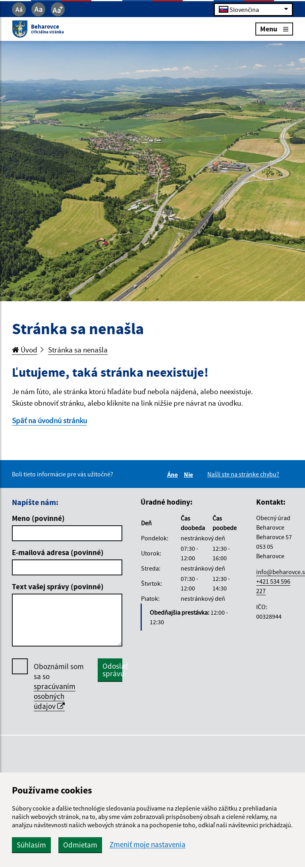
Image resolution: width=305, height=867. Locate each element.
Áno (173, 474)
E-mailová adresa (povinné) (58, 552)
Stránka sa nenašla (78, 349)
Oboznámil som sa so (59, 686)
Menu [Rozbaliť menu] (274, 28)
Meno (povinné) (38, 518)
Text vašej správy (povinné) (58, 586)
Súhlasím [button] (31, 845)
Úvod (24, 349)
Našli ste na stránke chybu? (243, 474)
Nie (189, 474)
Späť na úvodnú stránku (49, 420)
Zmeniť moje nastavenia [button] (147, 844)
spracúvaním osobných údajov (54, 696)
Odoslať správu (112, 669)
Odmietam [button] (80, 845)
